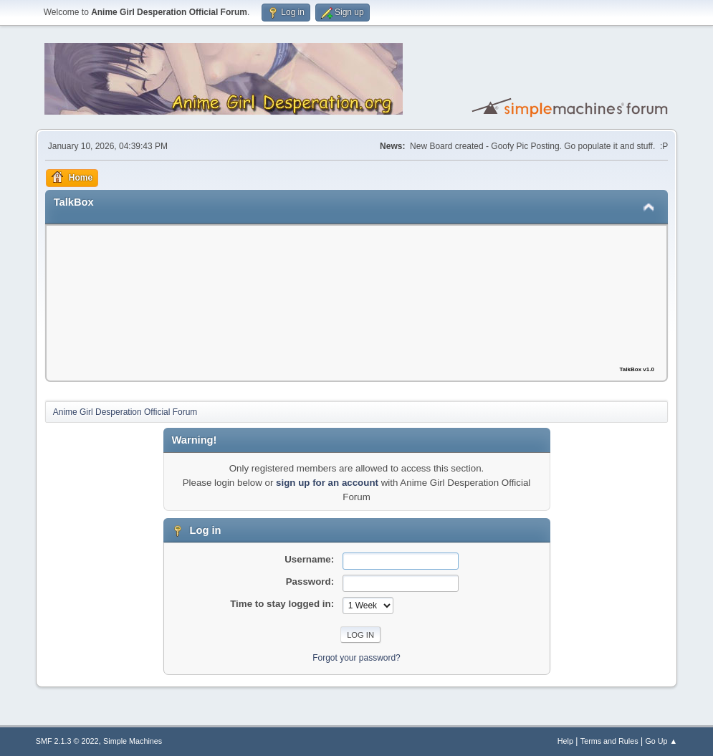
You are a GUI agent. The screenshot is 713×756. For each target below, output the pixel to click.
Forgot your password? (356, 658)
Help (565, 741)
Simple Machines (132, 741)
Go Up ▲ (661, 741)
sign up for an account (327, 482)
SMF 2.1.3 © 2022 (67, 741)
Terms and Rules (609, 741)
